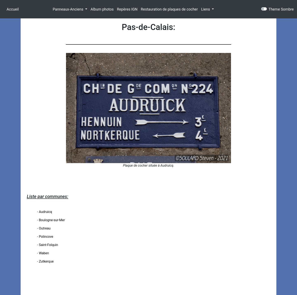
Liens (206, 9)
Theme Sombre (281, 9)
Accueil (13, 9)
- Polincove (45, 237)
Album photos (102, 9)
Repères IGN (127, 9)
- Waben (43, 253)
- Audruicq (44, 212)
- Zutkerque (45, 261)
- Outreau (44, 228)
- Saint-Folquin (47, 245)
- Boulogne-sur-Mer (51, 220)
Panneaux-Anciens (68, 9)
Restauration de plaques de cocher (169, 9)
